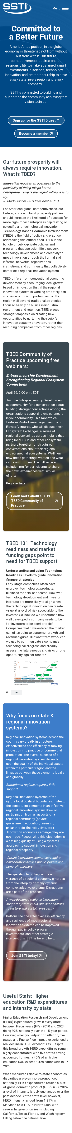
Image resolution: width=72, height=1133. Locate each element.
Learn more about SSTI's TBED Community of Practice (30, 501)
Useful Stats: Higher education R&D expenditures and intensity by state (35, 1002)
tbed (16, 692)
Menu (56, 8)
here (22, 483)
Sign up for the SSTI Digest (34, 120)
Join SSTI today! (24, 956)
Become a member (34, 133)
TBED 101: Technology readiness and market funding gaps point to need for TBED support (31, 552)
